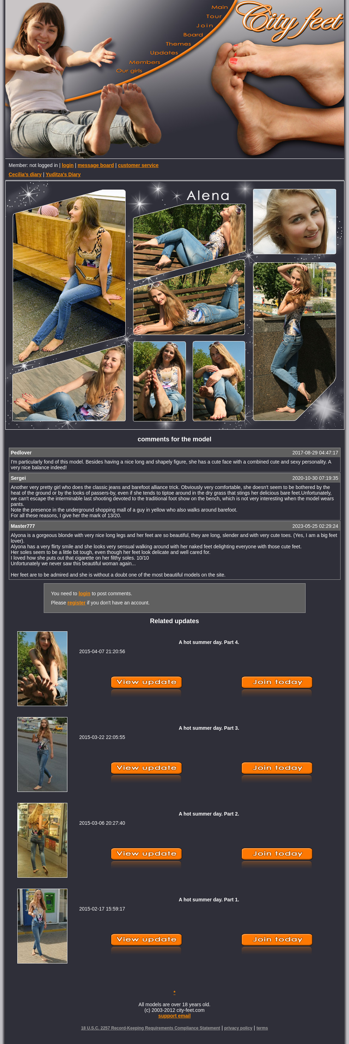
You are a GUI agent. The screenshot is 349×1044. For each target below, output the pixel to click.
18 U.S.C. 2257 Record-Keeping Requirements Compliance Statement (150, 1028)
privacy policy (238, 1028)
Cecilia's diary (25, 174)
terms (262, 1028)
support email (174, 1016)
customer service (138, 165)
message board (96, 165)
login (67, 165)
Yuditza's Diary (63, 174)
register (76, 602)
